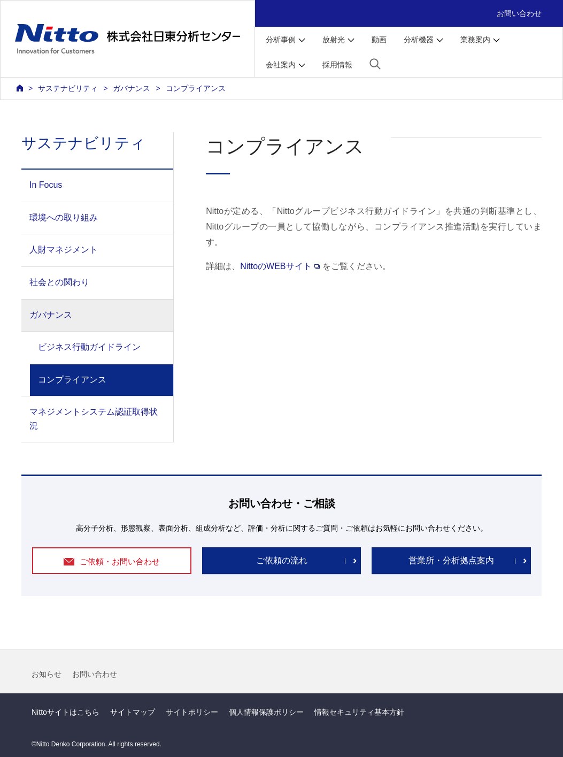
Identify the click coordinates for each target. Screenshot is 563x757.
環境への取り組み (63, 217)
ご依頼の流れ (281, 560)
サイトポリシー (192, 712)
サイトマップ (132, 712)
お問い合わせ (519, 13)
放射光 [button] (333, 39)
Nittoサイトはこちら (65, 712)
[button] (375, 63)
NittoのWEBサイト (279, 266)
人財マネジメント (63, 249)
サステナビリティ (68, 88)
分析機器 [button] (419, 39)
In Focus (45, 184)
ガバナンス (131, 88)
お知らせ (46, 674)
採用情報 (337, 64)
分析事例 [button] (281, 39)
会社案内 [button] (281, 64)
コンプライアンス (72, 379)
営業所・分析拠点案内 (451, 560)
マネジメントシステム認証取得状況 (93, 418)
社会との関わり (59, 282)
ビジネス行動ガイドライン (89, 346)
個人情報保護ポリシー (266, 712)
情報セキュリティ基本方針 (359, 712)
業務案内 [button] (475, 39)
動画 (379, 39)
